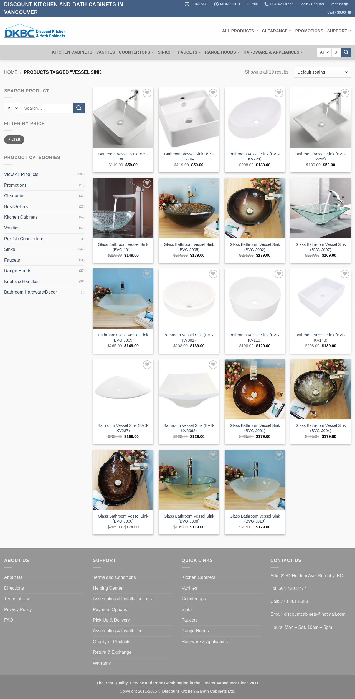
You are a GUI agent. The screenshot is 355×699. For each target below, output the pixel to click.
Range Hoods (222, 52)
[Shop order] (322, 72)
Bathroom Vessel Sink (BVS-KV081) (189, 337)
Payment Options (110, 609)
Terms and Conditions (114, 577)
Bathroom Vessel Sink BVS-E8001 (123, 156)
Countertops (136, 52)
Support (339, 30)
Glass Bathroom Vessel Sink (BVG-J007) (320, 247)
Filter (14, 140)
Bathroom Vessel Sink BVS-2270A (189, 156)
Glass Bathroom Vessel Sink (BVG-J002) (255, 247)
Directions (14, 588)
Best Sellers (16, 206)
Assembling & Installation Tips (122, 598)
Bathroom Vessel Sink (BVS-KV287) (123, 428)
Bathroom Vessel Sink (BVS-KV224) (254, 156)
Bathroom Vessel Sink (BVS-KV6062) (189, 428)
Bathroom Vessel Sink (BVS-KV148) (320, 337)
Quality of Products (111, 641)
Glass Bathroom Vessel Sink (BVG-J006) (123, 519)
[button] (312, 4)
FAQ (8, 620)
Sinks (166, 52)
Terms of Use (17, 598)
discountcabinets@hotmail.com (315, 614)
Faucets (189, 52)
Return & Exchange (112, 652)
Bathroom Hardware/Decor (30, 292)
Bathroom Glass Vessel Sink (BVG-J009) (123, 337)
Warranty (102, 663)
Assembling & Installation (118, 631)
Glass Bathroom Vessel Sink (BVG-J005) (189, 247)
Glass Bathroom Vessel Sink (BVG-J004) (320, 428)
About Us (13, 577)
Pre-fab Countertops (24, 238)
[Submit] (346, 52)
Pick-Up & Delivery (111, 620)
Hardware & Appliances (273, 52)
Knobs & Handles (21, 281)
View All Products (21, 174)
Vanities (105, 52)
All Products (240, 30)
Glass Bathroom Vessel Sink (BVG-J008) (189, 519)
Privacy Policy (18, 609)
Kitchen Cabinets (72, 52)
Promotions (309, 31)
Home (10, 72)
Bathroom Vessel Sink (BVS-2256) (320, 156)
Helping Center (108, 588)
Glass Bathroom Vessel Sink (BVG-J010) (255, 519)
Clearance (276, 30)
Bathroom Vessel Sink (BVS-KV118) (254, 337)
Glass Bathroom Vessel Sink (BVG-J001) (255, 428)
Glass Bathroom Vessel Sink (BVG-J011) (123, 247)
